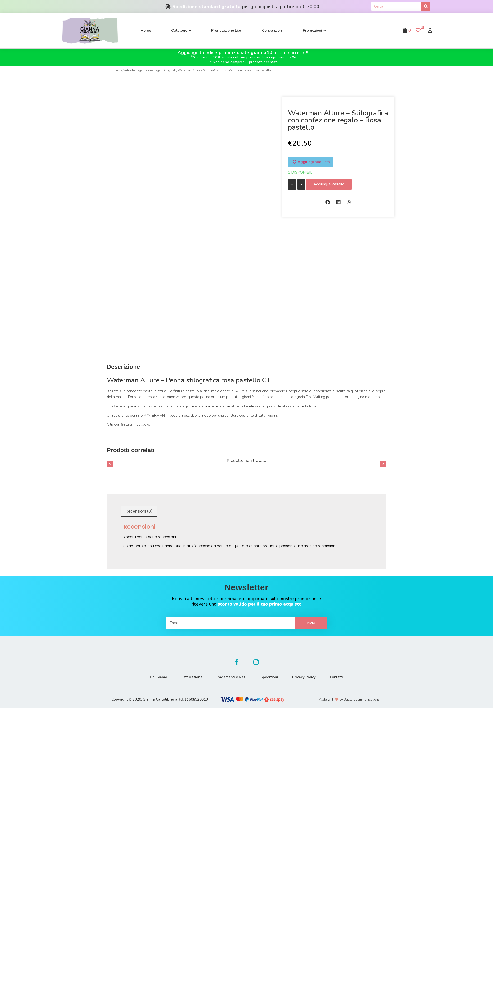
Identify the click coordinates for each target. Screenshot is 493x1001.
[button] (327, 202)
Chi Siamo (158, 677)
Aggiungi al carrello (329, 184)
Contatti (336, 677)
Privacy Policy (304, 677)
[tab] (139, 511)
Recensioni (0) (139, 511)
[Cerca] (425, 6)
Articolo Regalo (134, 70)
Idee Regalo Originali (162, 70)
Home (118, 70)
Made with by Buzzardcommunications (349, 699)
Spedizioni (269, 677)
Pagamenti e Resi (231, 677)
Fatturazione (191, 677)
